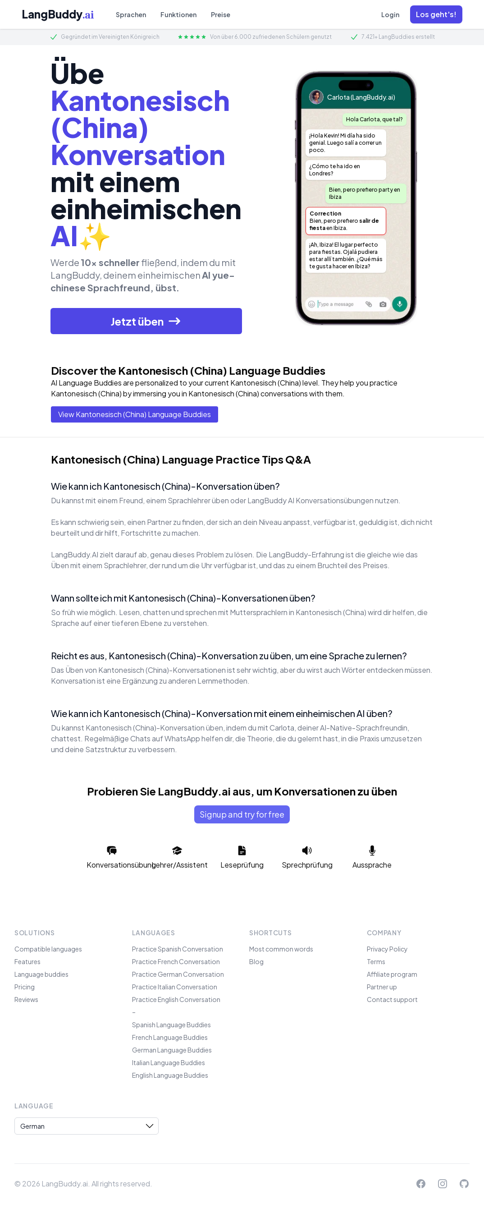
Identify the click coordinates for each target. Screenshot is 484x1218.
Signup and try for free (242, 814)
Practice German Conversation (178, 974)
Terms (376, 961)
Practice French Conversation (176, 961)
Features (27, 961)
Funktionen (178, 14)
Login (390, 14)
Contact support (392, 999)
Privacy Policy (387, 949)
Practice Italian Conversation (174, 987)
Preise (220, 14)
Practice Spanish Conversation (177, 949)
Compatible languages (48, 949)
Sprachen (131, 14)
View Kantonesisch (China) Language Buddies (134, 414)
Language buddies (41, 974)
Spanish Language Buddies (171, 1024)
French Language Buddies (170, 1037)
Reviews (26, 999)
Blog (256, 961)
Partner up (382, 987)
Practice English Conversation (176, 999)
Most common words (281, 949)
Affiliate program (392, 974)
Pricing (24, 987)
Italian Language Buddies (168, 1062)
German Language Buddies (172, 1050)
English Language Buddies (170, 1075)
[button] (436, 14)
